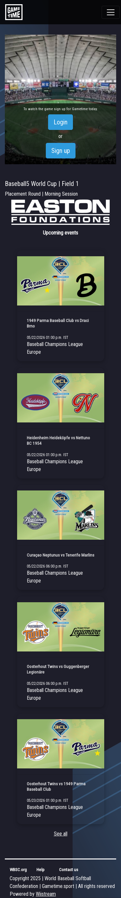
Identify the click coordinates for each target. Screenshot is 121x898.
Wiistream (46, 894)
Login (60, 122)
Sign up (60, 151)
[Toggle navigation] (111, 12)
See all (60, 834)
